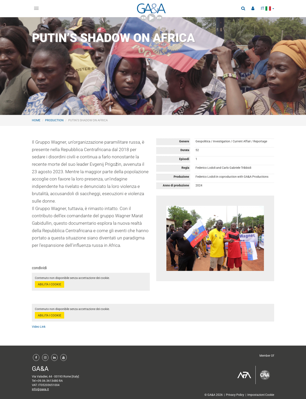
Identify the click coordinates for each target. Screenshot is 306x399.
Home (36, 120)
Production (54, 120)
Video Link (38, 326)
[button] (243, 8)
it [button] (267, 8)
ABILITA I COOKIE (49, 284)
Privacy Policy (235, 394)
